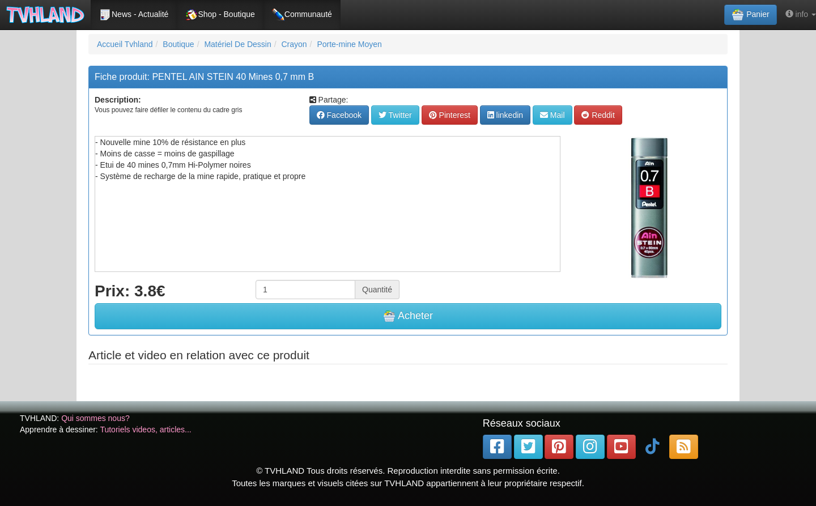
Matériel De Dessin (237, 44)
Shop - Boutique (219, 14)
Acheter (408, 316)
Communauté (302, 14)
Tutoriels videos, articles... (145, 429)
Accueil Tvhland (125, 44)
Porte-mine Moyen (349, 44)
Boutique (178, 44)
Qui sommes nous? (95, 418)
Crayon (294, 44)
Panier (750, 14)
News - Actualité (133, 14)
